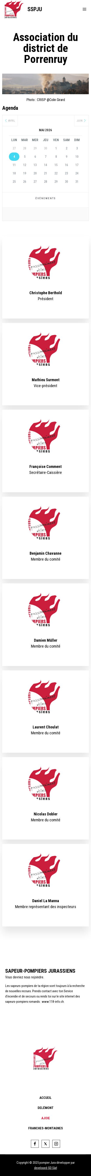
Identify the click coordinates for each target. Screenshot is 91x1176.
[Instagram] (56, 1144)
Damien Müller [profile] (45, 640)
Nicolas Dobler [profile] (45, 814)
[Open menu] (84, 9)
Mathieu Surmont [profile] (45, 379)
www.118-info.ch (53, 1002)
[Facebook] (35, 1144)
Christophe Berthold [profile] (45, 292)
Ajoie (45, 1118)
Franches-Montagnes (45, 1128)
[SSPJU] (23, 9)
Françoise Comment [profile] (45, 466)
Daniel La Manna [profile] (45, 900)
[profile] (45, 287)
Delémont (46, 1108)
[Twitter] (45, 1144)
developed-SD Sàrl (45, 1168)
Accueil (45, 1098)
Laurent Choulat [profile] (46, 727)
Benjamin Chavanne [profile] (45, 553)
